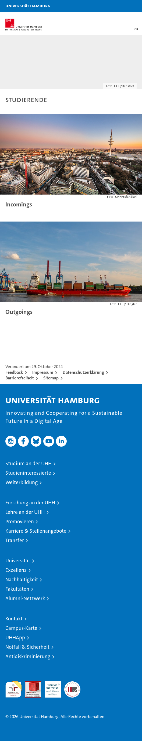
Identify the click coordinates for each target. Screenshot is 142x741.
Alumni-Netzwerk (25, 598)
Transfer (14, 540)
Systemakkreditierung (72, 684)
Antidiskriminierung (27, 656)
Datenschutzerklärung (83, 372)
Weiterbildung (21, 482)
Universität (17, 560)
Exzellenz (16, 570)
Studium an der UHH (28, 463)
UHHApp (15, 637)
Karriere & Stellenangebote (35, 531)
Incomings (18, 204)
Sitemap (51, 378)
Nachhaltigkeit (21, 579)
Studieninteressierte (28, 473)
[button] (121, 6)
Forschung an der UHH (30, 502)
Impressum (42, 372)
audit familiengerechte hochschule (13, 689)
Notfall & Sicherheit (27, 647)
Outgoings (19, 312)
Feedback (14, 372)
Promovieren (19, 521)
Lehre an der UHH (25, 512)
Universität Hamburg (27, 6)
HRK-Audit (50, 687)
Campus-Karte (21, 628)
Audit (30, 684)
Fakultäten (17, 589)
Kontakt (14, 618)
